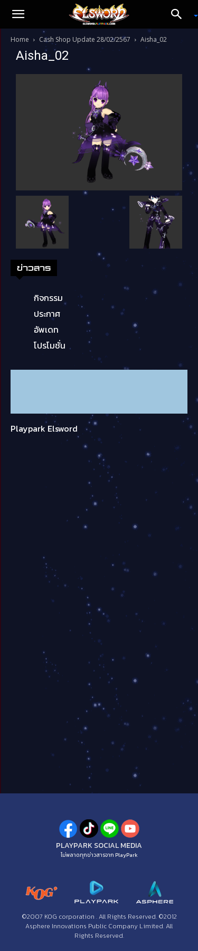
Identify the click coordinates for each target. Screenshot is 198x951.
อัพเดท (46, 329)
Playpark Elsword (44, 428)
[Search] (180, 14)
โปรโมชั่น (49, 345)
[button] (18, 14)
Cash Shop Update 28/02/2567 (84, 39)
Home (20, 39)
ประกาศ (47, 313)
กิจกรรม (48, 297)
